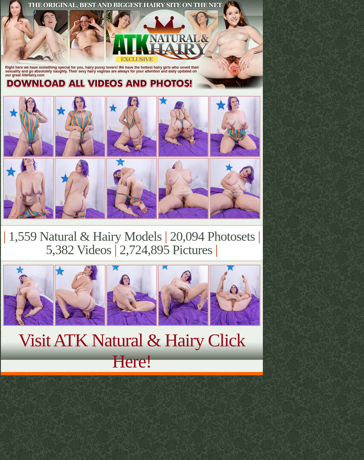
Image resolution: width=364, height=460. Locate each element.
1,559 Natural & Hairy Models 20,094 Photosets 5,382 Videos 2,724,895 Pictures (131, 243)
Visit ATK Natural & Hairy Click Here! (131, 350)
